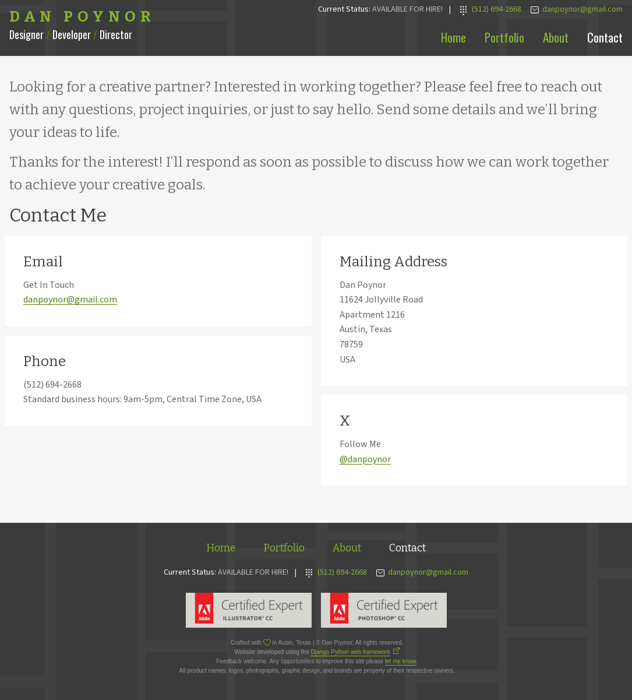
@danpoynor (365, 459)
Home (453, 37)
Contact (605, 37)
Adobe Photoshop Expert (384, 610)
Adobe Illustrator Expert (249, 610)
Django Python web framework (350, 652)
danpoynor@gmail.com (70, 299)
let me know (400, 661)
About (556, 37)
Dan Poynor (82, 16)
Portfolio (504, 37)
